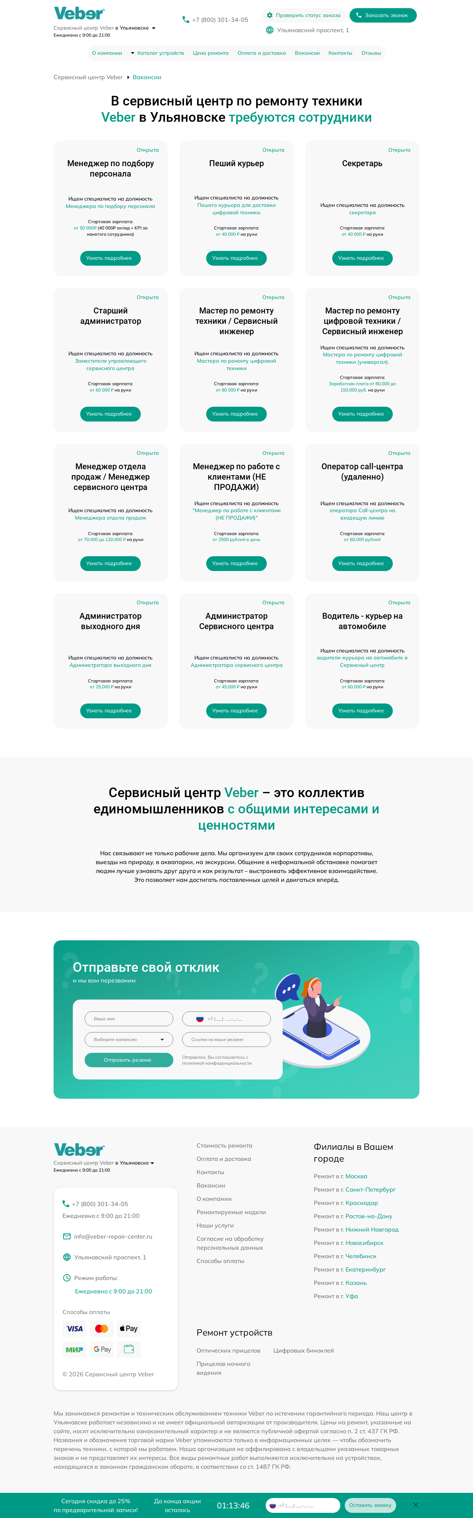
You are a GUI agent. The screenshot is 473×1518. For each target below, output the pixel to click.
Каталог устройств (160, 53)
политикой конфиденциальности (217, 1063)
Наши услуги (215, 1225)
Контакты (341, 53)
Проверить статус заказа (303, 15)
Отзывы (371, 53)
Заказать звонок (381, 15)
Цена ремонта (211, 53)
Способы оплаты (220, 1261)
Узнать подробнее (109, 258)
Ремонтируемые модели (231, 1212)
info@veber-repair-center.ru (107, 1236)
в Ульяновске (135, 27)
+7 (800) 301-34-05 (220, 19)
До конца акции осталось (177, 1505)
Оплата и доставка (262, 53)
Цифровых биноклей (303, 1350)
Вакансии (307, 53)
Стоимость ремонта (224, 1145)
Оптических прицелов (229, 1350)
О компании (107, 53)
